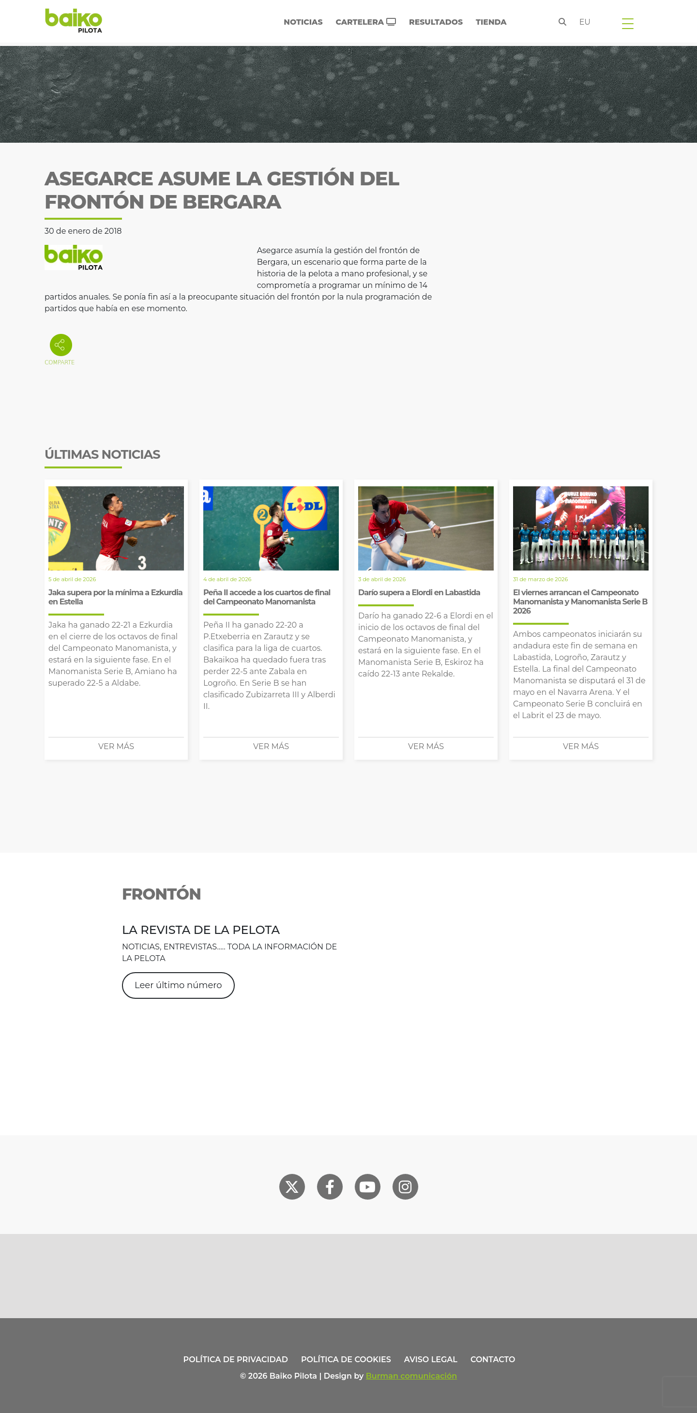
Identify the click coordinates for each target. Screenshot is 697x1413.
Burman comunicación (411, 1376)
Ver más (116, 746)
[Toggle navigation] (628, 23)
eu (585, 22)
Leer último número (178, 985)
